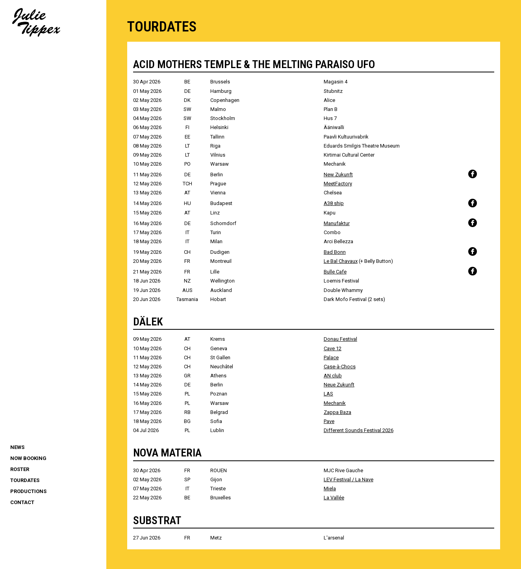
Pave (329, 421)
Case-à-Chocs (340, 366)
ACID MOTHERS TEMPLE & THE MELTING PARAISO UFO (254, 64)
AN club (333, 376)
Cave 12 (332, 348)
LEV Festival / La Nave (348, 479)
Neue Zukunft (339, 385)
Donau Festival (340, 339)
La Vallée (334, 498)
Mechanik (335, 403)
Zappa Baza (337, 412)
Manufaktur (337, 223)
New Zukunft (338, 174)
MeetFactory (338, 184)
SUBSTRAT (157, 520)
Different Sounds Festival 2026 (358, 430)
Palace (331, 357)
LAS (328, 394)
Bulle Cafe (335, 272)
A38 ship (334, 203)
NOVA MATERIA (167, 452)
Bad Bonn (335, 252)
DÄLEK (148, 321)
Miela (330, 488)
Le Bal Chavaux (341, 261)
